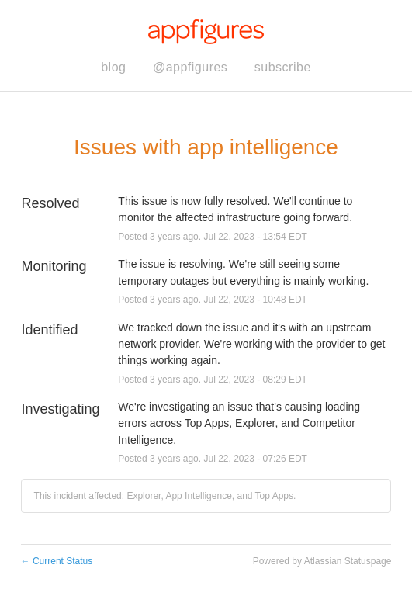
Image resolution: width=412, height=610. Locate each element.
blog (113, 67)
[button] (282, 67)
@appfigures (190, 67)
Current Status (57, 561)
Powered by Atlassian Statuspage (322, 561)
